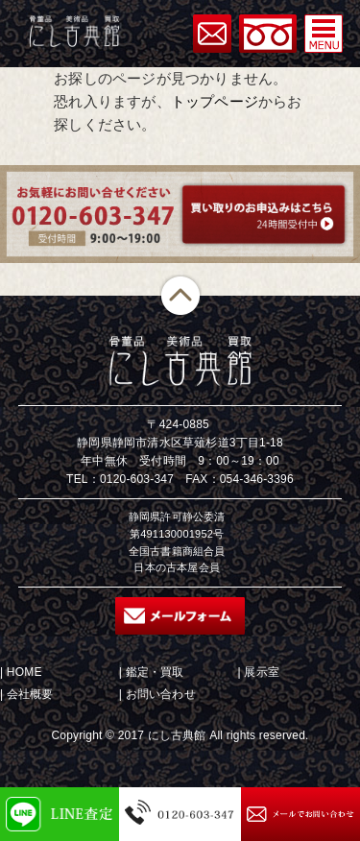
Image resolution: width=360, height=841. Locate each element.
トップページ (214, 101)
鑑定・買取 (155, 672)
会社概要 (30, 694)
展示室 (261, 672)
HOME (24, 672)
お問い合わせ (161, 694)
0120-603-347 (137, 479)
